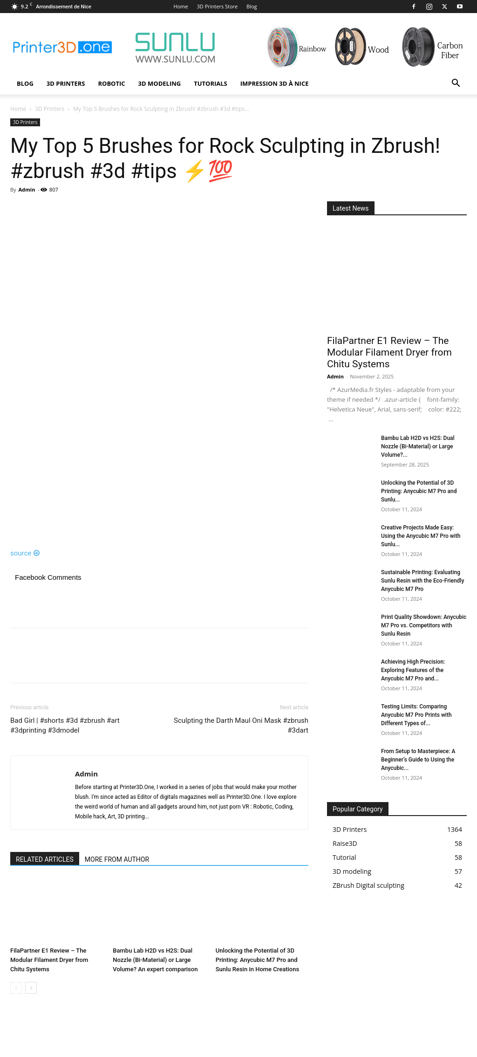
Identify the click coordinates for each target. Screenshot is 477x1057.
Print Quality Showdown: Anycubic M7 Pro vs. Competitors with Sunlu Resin (423, 625)
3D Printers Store (217, 6)
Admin (26, 189)
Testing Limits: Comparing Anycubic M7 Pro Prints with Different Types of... (416, 715)
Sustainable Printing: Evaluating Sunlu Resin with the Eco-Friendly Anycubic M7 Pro (422, 580)
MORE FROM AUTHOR (117, 859)
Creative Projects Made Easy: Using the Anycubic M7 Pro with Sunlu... (420, 536)
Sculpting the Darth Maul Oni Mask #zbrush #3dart (241, 725)
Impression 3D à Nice (274, 83)
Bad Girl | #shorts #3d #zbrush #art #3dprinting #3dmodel (65, 725)
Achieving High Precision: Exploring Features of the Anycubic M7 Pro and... (413, 670)
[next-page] (31, 988)
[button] (455, 84)
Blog (251, 6)
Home (181, 6)
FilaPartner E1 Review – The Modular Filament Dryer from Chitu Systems (49, 960)
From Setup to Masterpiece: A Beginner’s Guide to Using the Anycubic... (418, 759)
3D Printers (66, 83)
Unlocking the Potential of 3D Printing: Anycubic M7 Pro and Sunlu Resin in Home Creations (258, 960)
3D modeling (159, 83)
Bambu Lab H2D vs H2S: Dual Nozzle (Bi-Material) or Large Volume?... (418, 446)
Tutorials (210, 83)
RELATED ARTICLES (45, 859)
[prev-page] (16, 988)
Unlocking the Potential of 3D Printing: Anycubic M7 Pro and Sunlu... (419, 491)
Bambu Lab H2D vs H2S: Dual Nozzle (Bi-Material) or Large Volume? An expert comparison (155, 960)
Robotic (111, 83)
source (25, 553)
